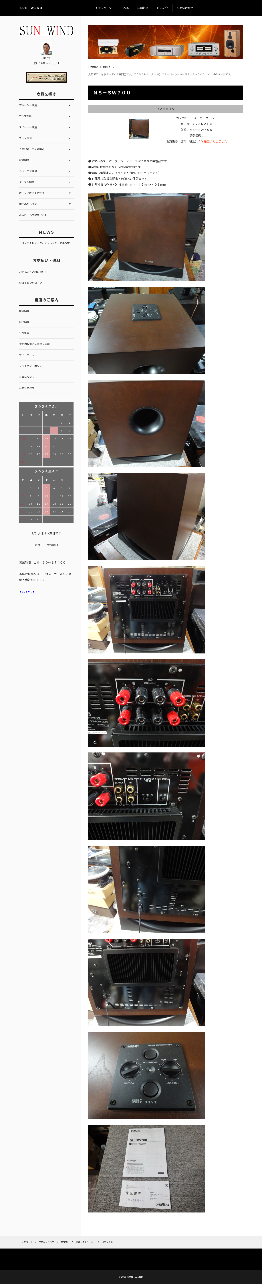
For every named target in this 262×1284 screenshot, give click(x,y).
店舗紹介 (142, 8)
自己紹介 (162, 8)
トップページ (103, 8)
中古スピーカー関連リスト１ (102, 67)
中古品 (124, 8)
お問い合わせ (185, 8)
